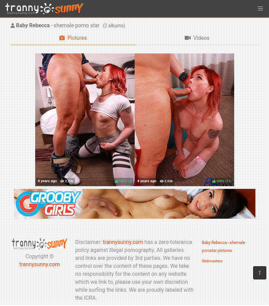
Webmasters (212, 261)
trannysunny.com (40, 264)
